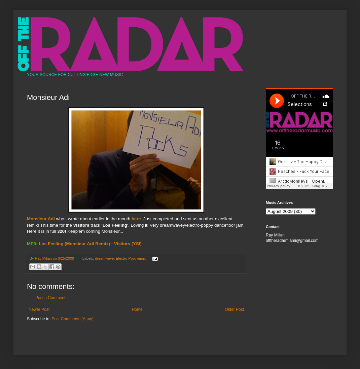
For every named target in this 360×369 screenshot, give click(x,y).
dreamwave (104, 258)
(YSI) (137, 243)
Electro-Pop (125, 258)
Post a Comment (50, 297)
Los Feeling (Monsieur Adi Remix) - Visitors (84, 243)
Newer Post (39, 309)
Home (137, 309)
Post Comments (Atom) (72, 319)
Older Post (234, 309)
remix (141, 258)
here (136, 218)
